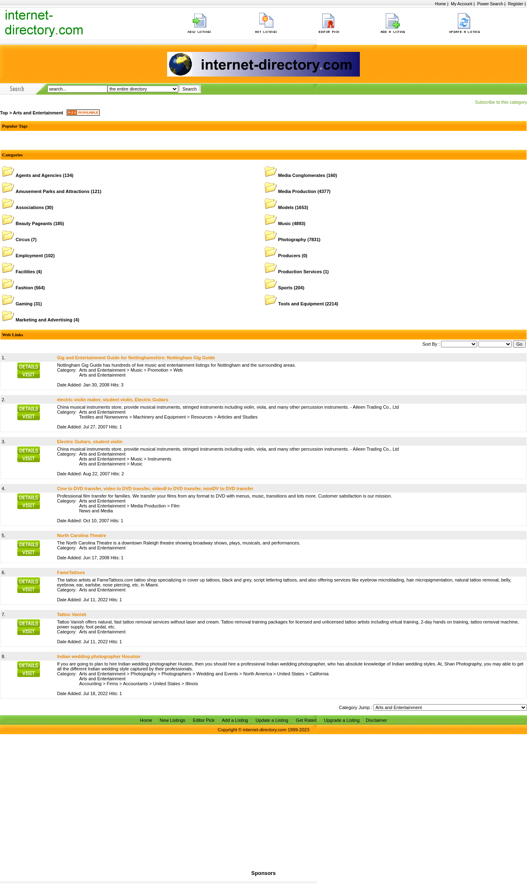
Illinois (191, 683)
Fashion (24, 287)
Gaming (24, 303)
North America (257, 673)
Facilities (25, 271)
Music (284, 223)
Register (515, 4)
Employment (29, 255)
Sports (285, 287)
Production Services (300, 271)
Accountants (135, 683)
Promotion (158, 370)
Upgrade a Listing (341, 720)
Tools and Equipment (301, 303)
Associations (30, 207)
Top (4, 112)
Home (440, 4)
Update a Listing (272, 720)
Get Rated (306, 720)
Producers (289, 255)
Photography (292, 239)
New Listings (172, 720)
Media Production (297, 191)
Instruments (159, 458)
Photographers (176, 673)
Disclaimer (376, 720)
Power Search (490, 4)
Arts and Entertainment (38, 112)
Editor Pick (204, 720)
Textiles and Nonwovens (103, 416)
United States (290, 673)
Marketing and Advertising (44, 319)
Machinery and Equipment (159, 416)
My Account (461, 4)
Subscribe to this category (501, 102)
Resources (202, 416)
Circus (23, 239)
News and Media (96, 510)
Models (286, 207)
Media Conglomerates (301, 175)
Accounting (90, 683)
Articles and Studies (237, 416)
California (319, 673)
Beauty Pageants (34, 223)
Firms (112, 683)
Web (177, 370)
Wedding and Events (217, 673)
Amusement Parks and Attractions (52, 191)
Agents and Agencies (38, 175)
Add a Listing (235, 720)
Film (175, 505)
